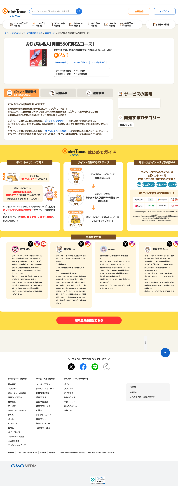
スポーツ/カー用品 (16, 436)
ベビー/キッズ (14, 432)
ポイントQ (68, 393)
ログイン (164, 11)
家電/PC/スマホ (15, 397)
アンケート (68, 388)
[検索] (79, 11)
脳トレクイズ (69, 397)
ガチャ (67, 384)
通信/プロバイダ (43, 406)
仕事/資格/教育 (42, 393)
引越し (39, 410)
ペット (11, 419)
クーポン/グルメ (43, 384)
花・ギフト (12, 406)
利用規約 (11, 452)
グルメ (11, 414)
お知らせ (134, 392)
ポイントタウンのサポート (57, 131)
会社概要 (43, 452)
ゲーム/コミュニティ (45, 388)
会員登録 (139, 11)
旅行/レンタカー (43, 423)
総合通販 (12, 384)
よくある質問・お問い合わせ (142, 396)
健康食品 (12, 401)
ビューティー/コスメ (17, 393)
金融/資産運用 (42, 401)
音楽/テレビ (126, 125)
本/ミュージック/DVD (17, 410)
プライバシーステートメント (27, 452)
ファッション (13, 388)
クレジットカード (43, 414)
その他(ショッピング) (17, 445)
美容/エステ (41, 397)
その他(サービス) (43, 427)
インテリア (12, 423)
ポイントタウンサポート (56, 120)
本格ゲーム (68, 410)
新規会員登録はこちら (89, 320)
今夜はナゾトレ (70, 401)
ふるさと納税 (13, 440)
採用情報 (52, 452)
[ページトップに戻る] (165, 352)
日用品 (11, 427)
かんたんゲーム (70, 406)
